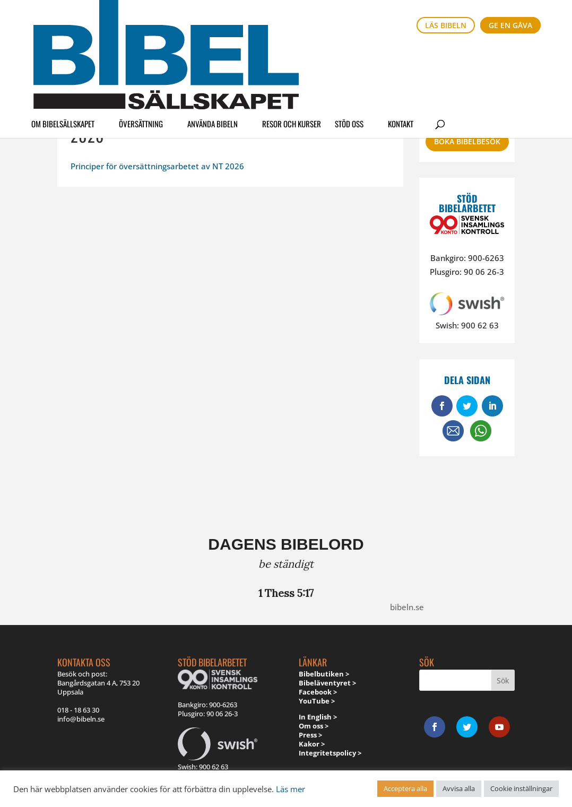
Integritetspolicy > (330, 753)
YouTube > (317, 701)
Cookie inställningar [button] (521, 788)
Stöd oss (349, 55)
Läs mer (290, 789)
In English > (318, 717)
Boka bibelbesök (467, 141)
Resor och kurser (291, 55)
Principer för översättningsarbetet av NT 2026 (157, 166)
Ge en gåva (510, 25)
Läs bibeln (445, 25)
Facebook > (318, 692)
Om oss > (313, 726)
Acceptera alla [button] (405, 788)
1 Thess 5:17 (286, 593)
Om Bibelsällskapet (62, 55)
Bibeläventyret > (327, 683)
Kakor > (312, 744)
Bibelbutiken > (324, 674)
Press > (310, 735)
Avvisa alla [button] (459, 788)
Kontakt (400, 55)
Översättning (141, 55)
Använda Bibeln (212, 55)
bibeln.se (407, 607)
